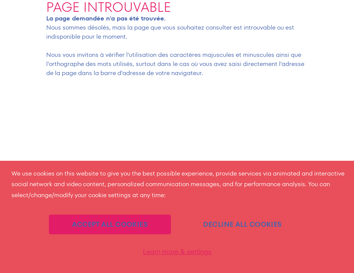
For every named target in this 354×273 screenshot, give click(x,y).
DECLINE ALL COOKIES (242, 224)
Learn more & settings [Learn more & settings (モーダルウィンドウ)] (177, 252)
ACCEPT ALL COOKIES (110, 224)
